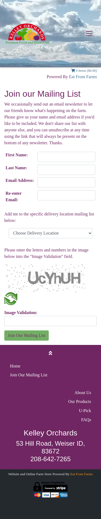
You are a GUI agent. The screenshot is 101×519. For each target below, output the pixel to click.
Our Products (79, 401)
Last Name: (16, 167)
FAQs (86, 419)
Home (15, 366)
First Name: (17, 155)
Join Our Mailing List (26, 335)
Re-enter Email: (14, 196)
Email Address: (20, 180)
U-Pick (85, 410)
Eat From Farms (83, 76)
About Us (82, 392)
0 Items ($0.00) (84, 71)
